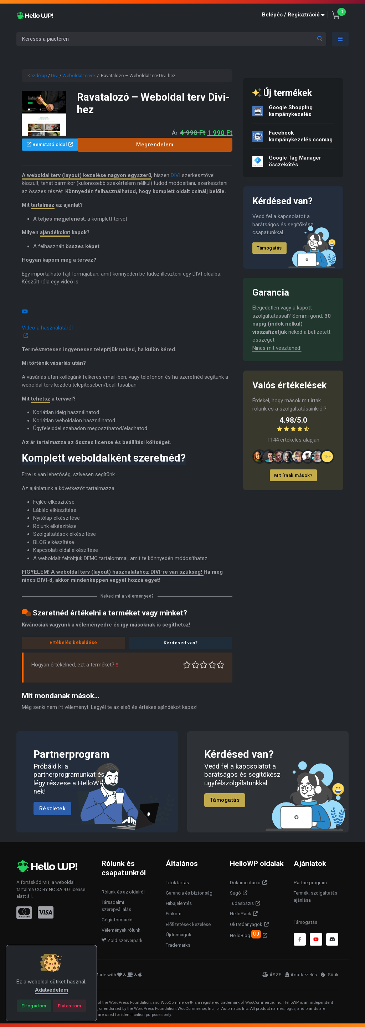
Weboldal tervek (79, 75)
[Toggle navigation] (340, 39)
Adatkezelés (301, 974)
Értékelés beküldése (73, 642)
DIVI (175, 175)
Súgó (235, 893)
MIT (46, 882)
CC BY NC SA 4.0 (52, 889)
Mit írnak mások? (293, 475)
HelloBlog (245, 934)
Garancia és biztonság (189, 893)
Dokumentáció (245, 882)
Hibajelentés (179, 903)
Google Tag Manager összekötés (295, 161)
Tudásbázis (242, 903)
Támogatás (269, 248)
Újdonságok (178, 934)
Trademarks (178, 945)
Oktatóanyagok (246, 924)
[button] (295, 14)
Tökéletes (220, 665)
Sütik (330, 974)
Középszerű (195, 665)
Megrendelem (155, 144)
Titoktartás (177, 882)
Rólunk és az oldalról (123, 892)
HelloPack (240, 913)
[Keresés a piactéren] (171, 39)
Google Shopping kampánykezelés (291, 110)
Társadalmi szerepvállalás (116, 906)
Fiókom (173, 913)
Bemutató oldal (47, 144)
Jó (212, 665)
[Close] (34, 1006)
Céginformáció (117, 919)
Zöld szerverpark (122, 940)
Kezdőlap (37, 75)
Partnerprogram (310, 882)
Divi (54, 75)
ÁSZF (271, 974)
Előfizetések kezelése (188, 924)
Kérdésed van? (181, 642)
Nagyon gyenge (187, 665)
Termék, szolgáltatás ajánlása (315, 896)
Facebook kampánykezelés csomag (301, 136)
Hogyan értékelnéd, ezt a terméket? (74, 664)
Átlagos (204, 665)
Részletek (52, 808)
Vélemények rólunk (121, 930)
